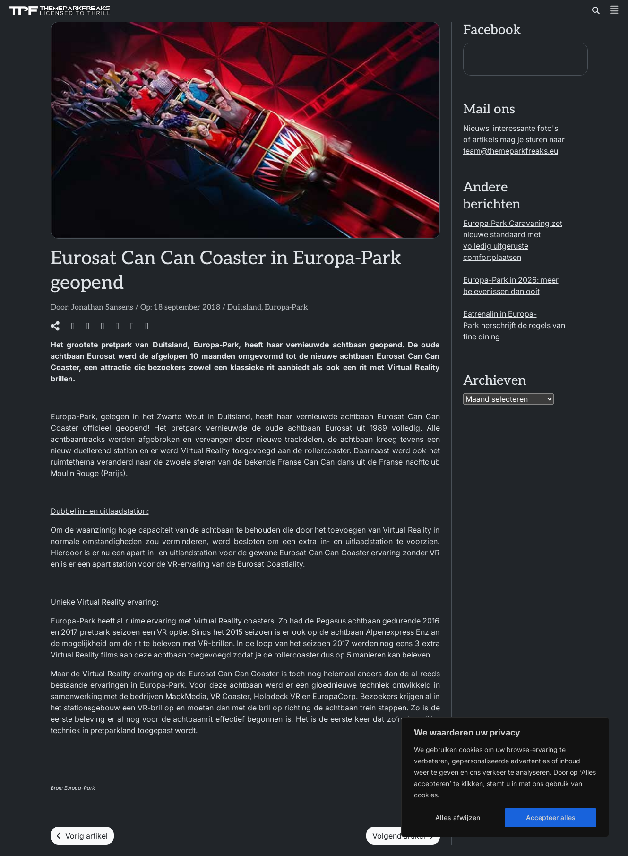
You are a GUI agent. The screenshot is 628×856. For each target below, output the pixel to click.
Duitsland (244, 307)
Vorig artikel (82, 835)
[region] (505, 777)
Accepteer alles (551, 817)
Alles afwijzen (457, 817)
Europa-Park (286, 307)
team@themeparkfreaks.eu (510, 151)
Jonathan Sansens (102, 307)
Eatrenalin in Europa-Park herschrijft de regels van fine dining (514, 325)
